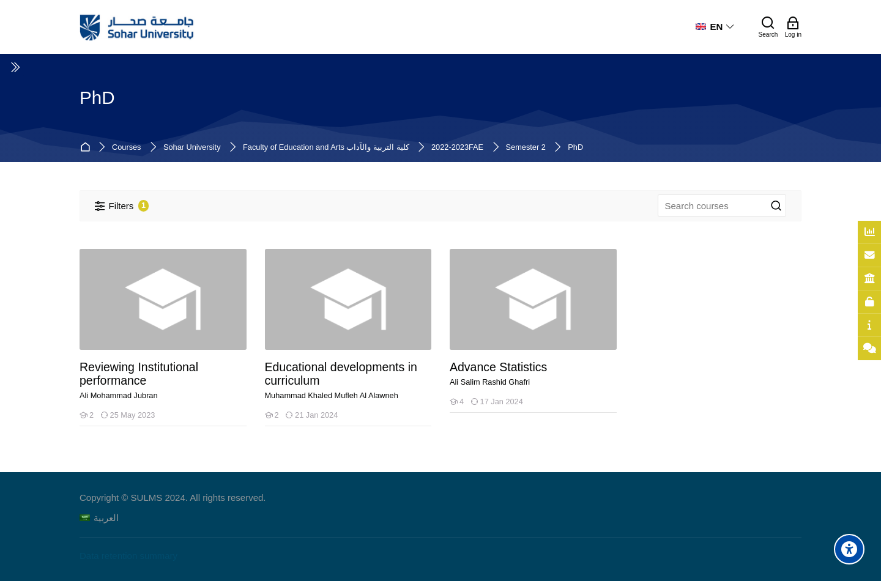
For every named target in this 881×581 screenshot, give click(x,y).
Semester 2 (526, 148)
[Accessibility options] (849, 549)
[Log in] (793, 27)
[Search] (768, 27)
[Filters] (122, 206)
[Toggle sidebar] (15, 67)
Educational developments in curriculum (341, 374)
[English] (715, 27)
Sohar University (192, 148)
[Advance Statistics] (449, 412)
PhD (575, 148)
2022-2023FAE (457, 148)
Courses (126, 148)
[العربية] (99, 518)
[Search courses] (776, 206)
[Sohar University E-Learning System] (137, 27)
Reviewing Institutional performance (139, 374)
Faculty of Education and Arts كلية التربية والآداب (326, 148)
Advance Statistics (498, 367)
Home (87, 148)
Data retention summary (128, 555)
